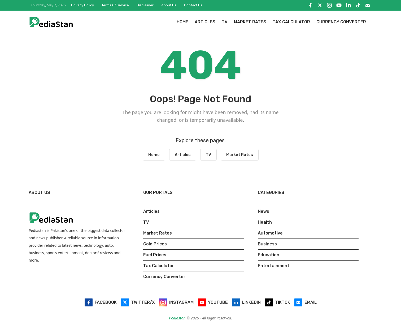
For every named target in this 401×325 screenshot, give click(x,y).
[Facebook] (310, 5)
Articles (205, 21)
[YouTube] (339, 5)
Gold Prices (155, 243)
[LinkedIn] (348, 5)
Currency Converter (341, 21)
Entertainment (273, 265)
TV (225, 21)
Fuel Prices (154, 254)
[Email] (367, 5)
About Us (168, 5)
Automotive (270, 233)
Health (265, 222)
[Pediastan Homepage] (51, 21)
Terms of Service (115, 5)
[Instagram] (329, 5)
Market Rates (250, 21)
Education (268, 254)
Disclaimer (145, 5)
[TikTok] (358, 5)
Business (267, 243)
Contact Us (193, 5)
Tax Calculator (291, 21)
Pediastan (177, 317)
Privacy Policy (82, 5)
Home (182, 21)
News (263, 211)
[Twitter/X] (320, 5)
